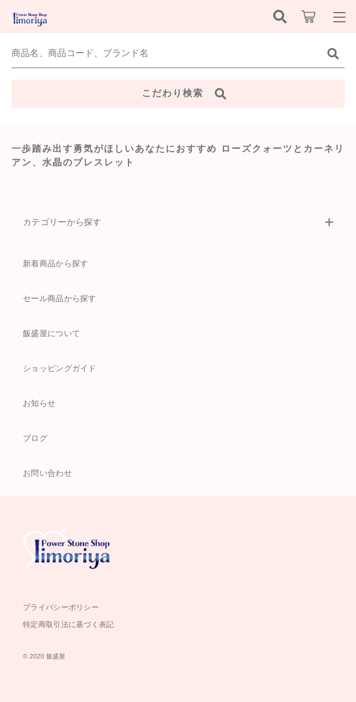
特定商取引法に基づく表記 (68, 624)
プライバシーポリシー (61, 607)
